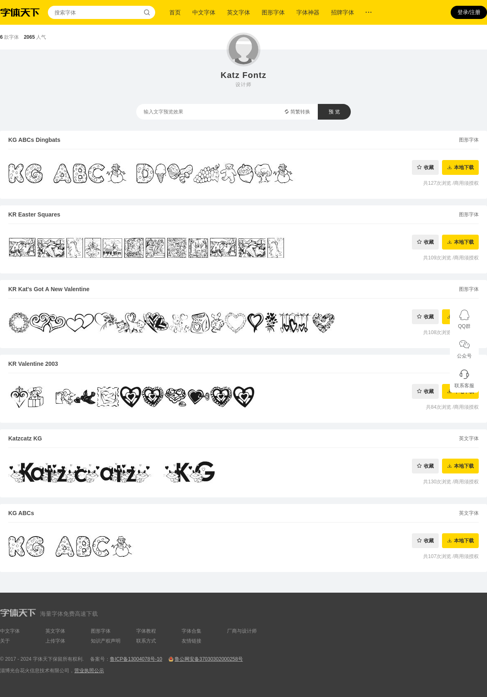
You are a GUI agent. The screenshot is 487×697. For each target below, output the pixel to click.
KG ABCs (21, 513)
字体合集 (191, 631)
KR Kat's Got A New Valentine (49, 289)
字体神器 (307, 12)
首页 (175, 12)
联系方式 (146, 641)
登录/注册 (468, 12)
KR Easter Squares (34, 214)
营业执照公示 (89, 670)
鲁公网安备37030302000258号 (209, 659)
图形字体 (273, 12)
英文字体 (238, 12)
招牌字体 (342, 12)
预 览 (334, 112)
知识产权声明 (106, 641)
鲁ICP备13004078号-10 (136, 659)
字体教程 (146, 631)
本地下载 (464, 167)
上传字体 (55, 641)
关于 (5, 641)
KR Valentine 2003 (33, 363)
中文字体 (203, 12)
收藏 (429, 167)
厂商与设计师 (242, 631)
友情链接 (191, 641)
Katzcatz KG (25, 438)
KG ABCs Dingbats (34, 140)
